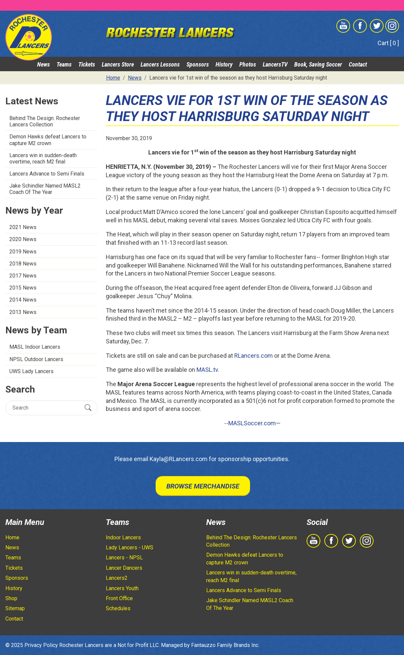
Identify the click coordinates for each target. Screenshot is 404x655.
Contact (358, 64)
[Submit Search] (88, 407)
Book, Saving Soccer (318, 64)
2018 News (22, 263)
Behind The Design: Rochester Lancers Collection (44, 121)
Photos (247, 64)
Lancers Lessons (160, 64)
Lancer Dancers (124, 568)
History (224, 64)
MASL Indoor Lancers (34, 347)
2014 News (22, 300)
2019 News (22, 251)
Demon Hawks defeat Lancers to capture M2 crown (47, 139)
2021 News (22, 227)
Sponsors (197, 64)
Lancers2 (117, 578)
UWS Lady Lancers (31, 371)
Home (12, 537)
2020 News (22, 239)
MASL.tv (207, 369)
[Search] (45, 408)
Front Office (119, 598)
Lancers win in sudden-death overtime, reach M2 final (43, 158)
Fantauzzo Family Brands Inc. (225, 645)
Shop (11, 598)
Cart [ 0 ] (388, 42)
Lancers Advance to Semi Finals (46, 174)
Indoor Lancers (123, 537)
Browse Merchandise (202, 486)
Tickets (86, 64)
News (43, 64)
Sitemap (15, 608)
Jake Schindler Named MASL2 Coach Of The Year (45, 189)
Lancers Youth (122, 588)
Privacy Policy (41, 645)
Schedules (118, 608)
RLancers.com (253, 355)
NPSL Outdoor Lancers (36, 359)
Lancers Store (118, 64)
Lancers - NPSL (124, 557)
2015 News (22, 288)
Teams (64, 64)
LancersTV (275, 64)
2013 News (22, 312)
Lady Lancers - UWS (129, 547)
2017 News (22, 275)
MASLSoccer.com (252, 423)
